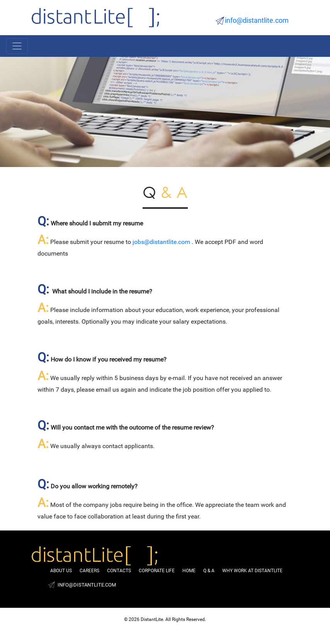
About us (61, 570)
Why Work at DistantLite (252, 570)
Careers (89, 570)
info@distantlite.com (257, 20)
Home (189, 570)
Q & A (208, 570)
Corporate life (157, 570)
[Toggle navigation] (17, 46)
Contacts (119, 570)
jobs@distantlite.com (161, 242)
